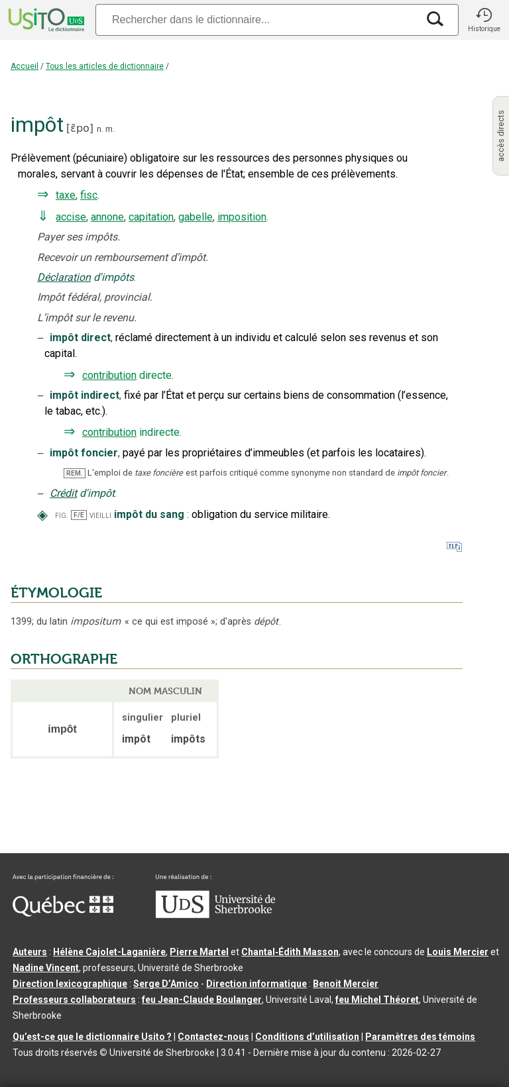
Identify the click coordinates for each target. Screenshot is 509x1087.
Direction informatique (256, 983)
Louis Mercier (457, 952)
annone (107, 217)
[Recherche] (256, 19)
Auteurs (30, 952)
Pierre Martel (199, 952)
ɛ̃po (79, 128)
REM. (74, 473)
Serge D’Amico (166, 983)
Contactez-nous (213, 1036)
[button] (484, 20)
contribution (109, 375)
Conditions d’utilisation (307, 1036)
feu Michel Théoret (377, 999)
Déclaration (64, 277)
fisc (88, 195)
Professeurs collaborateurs (74, 999)
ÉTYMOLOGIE (56, 593)
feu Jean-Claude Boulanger (202, 999)
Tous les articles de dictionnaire (105, 66)
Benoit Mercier (345, 983)
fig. (61, 515)
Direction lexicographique (70, 983)
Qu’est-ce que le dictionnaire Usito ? (92, 1036)
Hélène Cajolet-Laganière (109, 952)
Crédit (63, 493)
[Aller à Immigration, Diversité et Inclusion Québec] (63, 913)
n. (100, 129)
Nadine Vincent (46, 967)
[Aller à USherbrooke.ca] (215, 914)
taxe (66, 195)
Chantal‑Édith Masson (290, 952)
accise (71, 217)
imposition (241, 217)
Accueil (24, 66)
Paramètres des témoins (420, 1036)
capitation (151, 217)
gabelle (195, 217)
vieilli (100, 515)
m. (110, 129)
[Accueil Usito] (45, 20)
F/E (79, 515)
